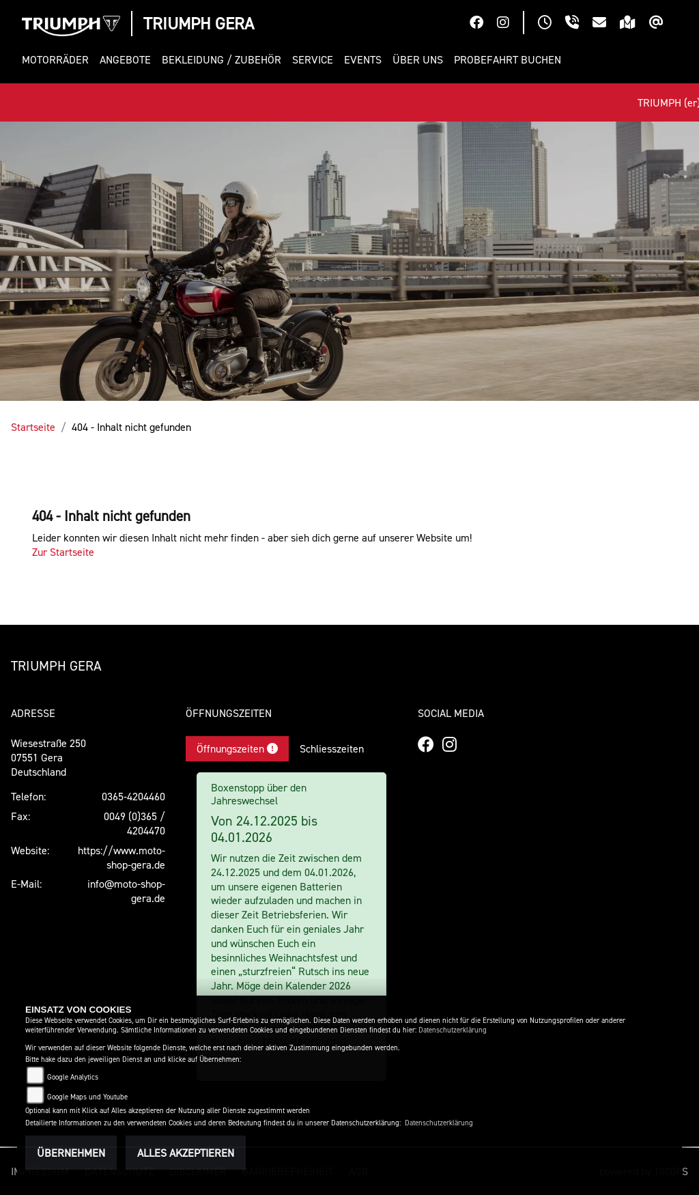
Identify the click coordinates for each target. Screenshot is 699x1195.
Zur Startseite (63, 552)
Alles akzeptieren (185, 1152)
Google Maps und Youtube (87, 1097)
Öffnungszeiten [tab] (237, 748)
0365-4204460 (133, 796)
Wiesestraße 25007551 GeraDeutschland (48, 757)
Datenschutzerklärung (452, 1030)
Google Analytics (72, 1077)
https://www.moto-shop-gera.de (121, 857)
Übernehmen (71, 1152)
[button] (58, 59)
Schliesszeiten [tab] (332, 748)
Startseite (33, 427)
